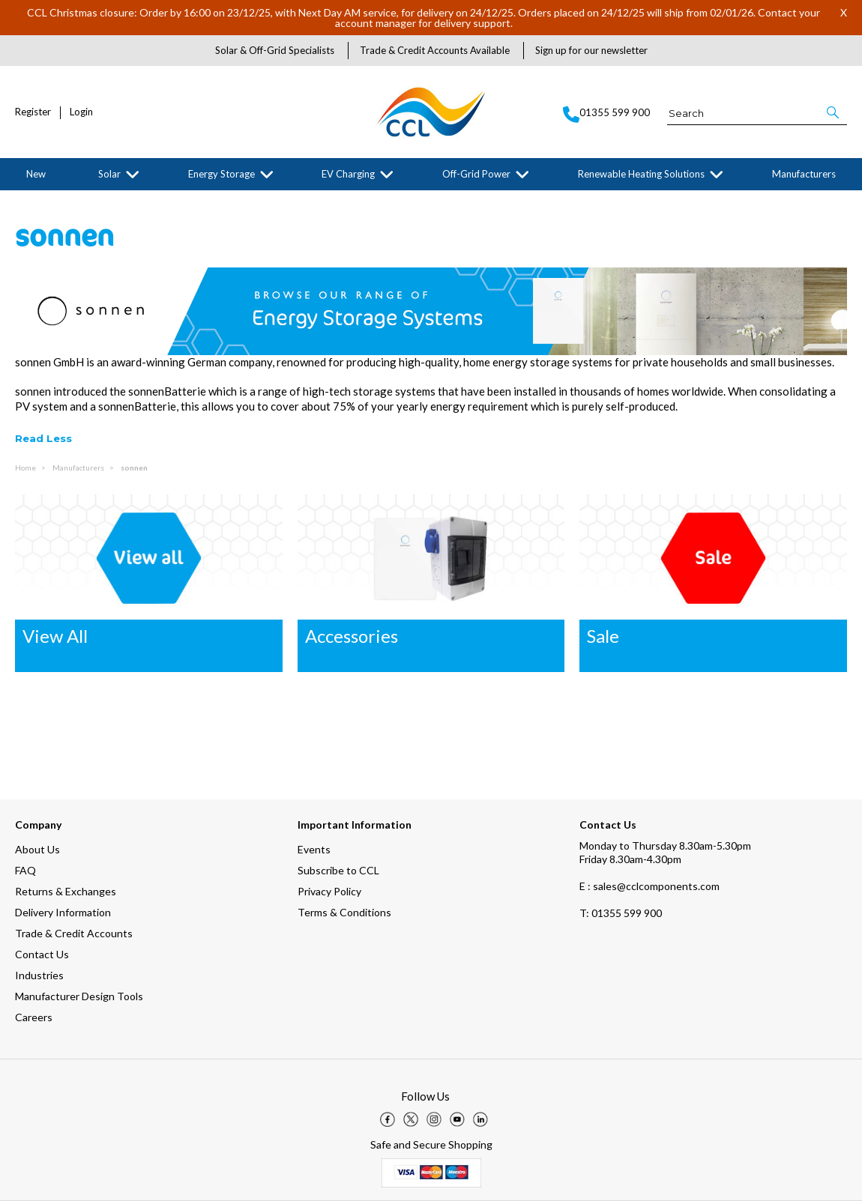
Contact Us (42, 954)
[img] (387, 1119)
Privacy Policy (329, 891)
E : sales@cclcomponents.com (649, 886)
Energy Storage (221, 174)
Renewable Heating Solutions (641, 174)
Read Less (43, 438)
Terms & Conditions (344, 912)
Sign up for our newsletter (591, 50)
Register (33, 112)
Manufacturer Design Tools (79, 996)
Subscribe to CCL (338, 870)
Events (314, 849)
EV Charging (348, 174)
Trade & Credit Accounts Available (435, 50)
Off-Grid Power (476, 174)
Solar (109, 174)
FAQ (25, 870)
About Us (37, 849)
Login (81, 112)
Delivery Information (63, 912)
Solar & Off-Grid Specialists (274, 50)
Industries (39, 975)
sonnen (134, 467)
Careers (33, 1017)
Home (26, 467)
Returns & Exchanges (65, 891)
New (36, 174)
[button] (834, 112)
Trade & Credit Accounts (74, 933)
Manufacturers (804, 174)
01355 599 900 (620, 913)
